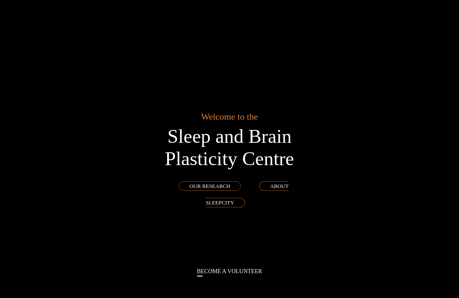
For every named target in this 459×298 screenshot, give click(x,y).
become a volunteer (229, 271)
